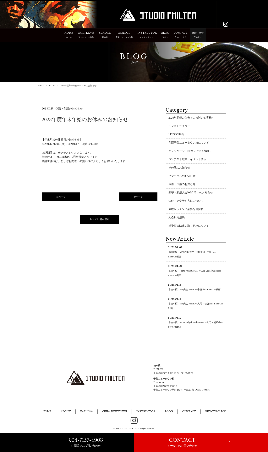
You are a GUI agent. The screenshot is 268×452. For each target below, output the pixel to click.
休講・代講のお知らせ (181, 184)
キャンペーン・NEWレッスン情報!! (189, 151)
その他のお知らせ (179, 168)
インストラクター (179, 126)
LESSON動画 (176, 134)
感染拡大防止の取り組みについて (188, 226)
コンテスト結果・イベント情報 (187, 159)
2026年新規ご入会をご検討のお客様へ (191, 118)
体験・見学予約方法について (186, 201)
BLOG (52, 85)
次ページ (138, 197)
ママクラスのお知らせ (181, 176)
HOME (41, 85)
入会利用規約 (176, 218)
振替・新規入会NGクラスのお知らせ (190, 193)
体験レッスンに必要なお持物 (186, 209)
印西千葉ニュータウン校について (188, 143)
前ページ (61, 197)
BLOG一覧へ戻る (99, 219)
